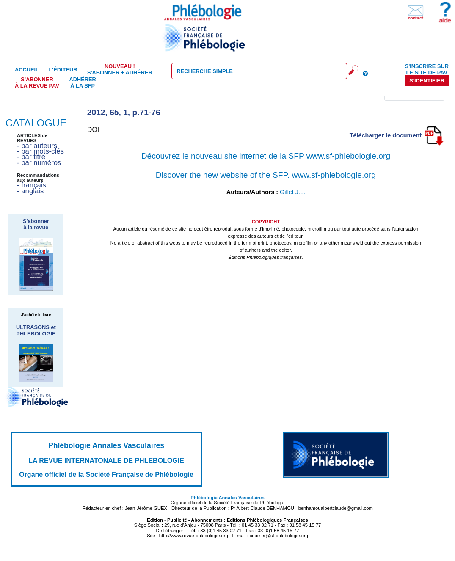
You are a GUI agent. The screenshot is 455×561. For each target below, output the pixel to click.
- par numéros (39, 163)
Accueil (27, 69)
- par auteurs (37, 146)
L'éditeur (63, 69)
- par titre (31, 157)
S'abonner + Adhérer (119, 69)
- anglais (30, 191)
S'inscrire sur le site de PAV (427, 69)
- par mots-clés (40, 151)
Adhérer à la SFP (82, 82)
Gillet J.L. (292, 192)
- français (31, 185)
